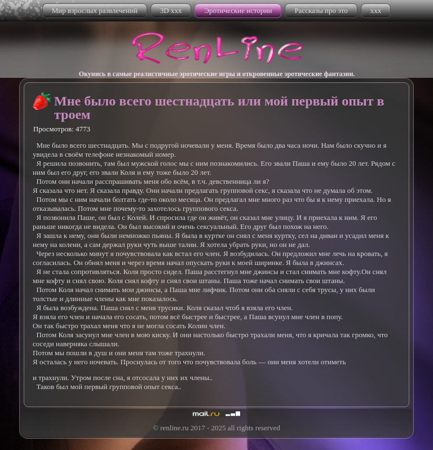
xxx (376, 10)
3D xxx (171, 10)
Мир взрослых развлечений (95, 10)
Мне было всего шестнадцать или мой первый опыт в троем (219, 108)
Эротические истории (238, 10)
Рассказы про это (320, 10)
